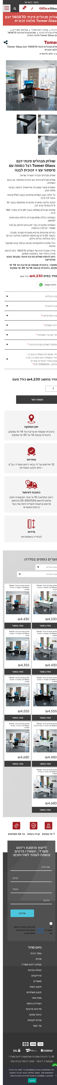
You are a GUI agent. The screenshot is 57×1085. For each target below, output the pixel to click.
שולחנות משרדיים (17, 30)
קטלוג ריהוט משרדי (36, 30)
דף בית (51, 30)
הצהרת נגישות (31, 1003)
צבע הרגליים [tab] (49, 296)
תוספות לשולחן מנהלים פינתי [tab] (39, 344)
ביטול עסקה (32, 1014)
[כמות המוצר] (49, 389)
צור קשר (34, 1025)
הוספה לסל (34, 399)
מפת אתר (34, 997)
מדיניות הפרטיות (37, 930)
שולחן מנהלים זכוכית (45, 32)
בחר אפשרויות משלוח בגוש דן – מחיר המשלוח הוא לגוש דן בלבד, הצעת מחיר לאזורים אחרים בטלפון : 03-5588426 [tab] (38, 359)
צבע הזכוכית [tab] (48, 305)
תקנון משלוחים (31, 992)
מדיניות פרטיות (31, 1008)
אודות (36, 958)
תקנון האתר (32, 986)
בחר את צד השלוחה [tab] (43, 334)
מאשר (29, 1080)
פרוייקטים (33, 975)
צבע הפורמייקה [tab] (46, 315)
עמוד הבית (33, 953)
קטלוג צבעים (32, 970)
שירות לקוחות (32, 1020)
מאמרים (35, 981)
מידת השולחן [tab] (47, 325)
